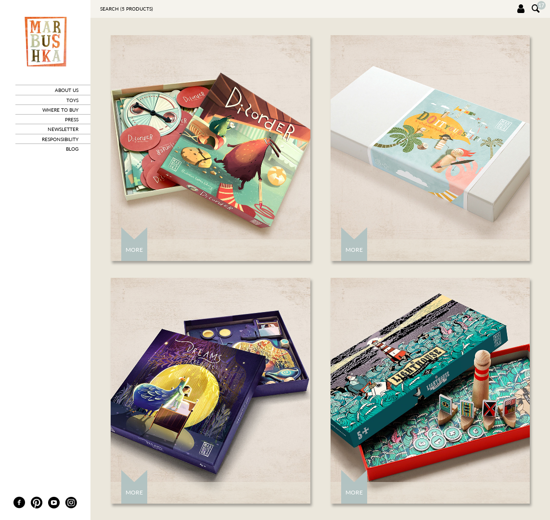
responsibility (60, 139)
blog (72, 149)
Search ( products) (126, 9)
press (71, 119)
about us (66, 90)
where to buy (60, 110)
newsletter (63, 129)
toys (72, 100)
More (134, 249)
